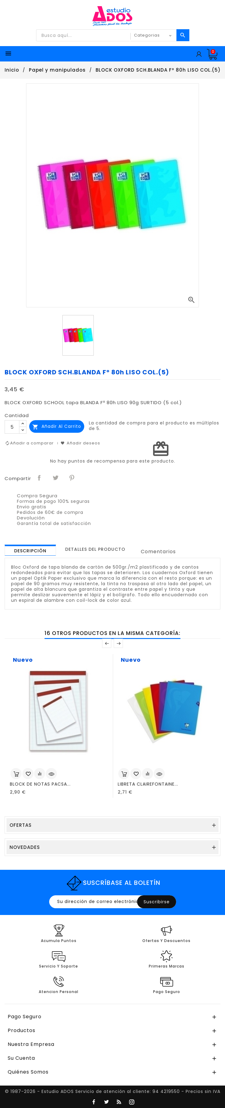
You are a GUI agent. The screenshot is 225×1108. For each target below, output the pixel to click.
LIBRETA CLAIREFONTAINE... (148, 784)
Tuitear (56, 478)
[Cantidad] (12, 427)
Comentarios (158, 551)
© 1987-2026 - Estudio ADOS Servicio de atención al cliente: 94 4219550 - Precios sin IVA (112, 1091)
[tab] (30, 550)
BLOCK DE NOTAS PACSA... (40, 784)
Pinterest (72, 478)
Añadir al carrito (56, 426)
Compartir (40, 478)
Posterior (118, 643)
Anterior (106, 643)
